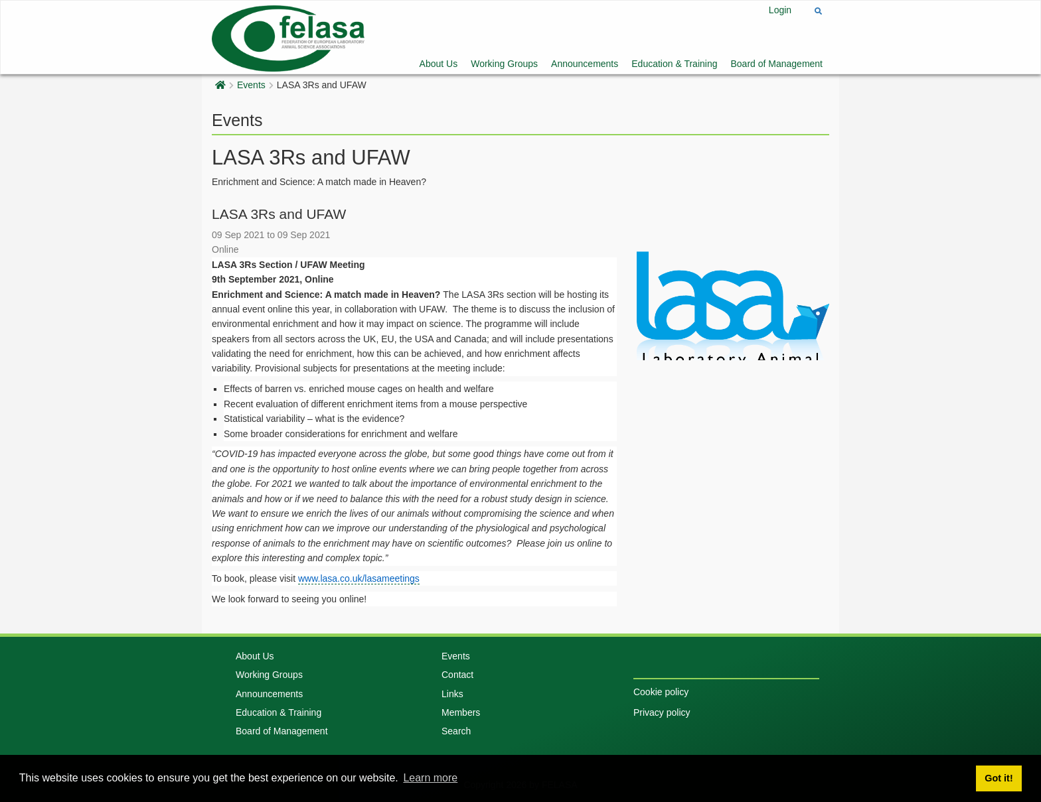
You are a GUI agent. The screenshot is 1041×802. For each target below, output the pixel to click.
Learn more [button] (430, 777)
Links (452, 694)
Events (251, 85)
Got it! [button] (998, 778)
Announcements (584, 63)
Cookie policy (660, 692)
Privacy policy (661, 712)
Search (456, 731)
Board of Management (776, 63)
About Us (439, 63)
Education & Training (674, 63)
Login (780, 10)
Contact (457, 674)
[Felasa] (288, 36)
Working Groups (504, 63)
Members (460, 712)
